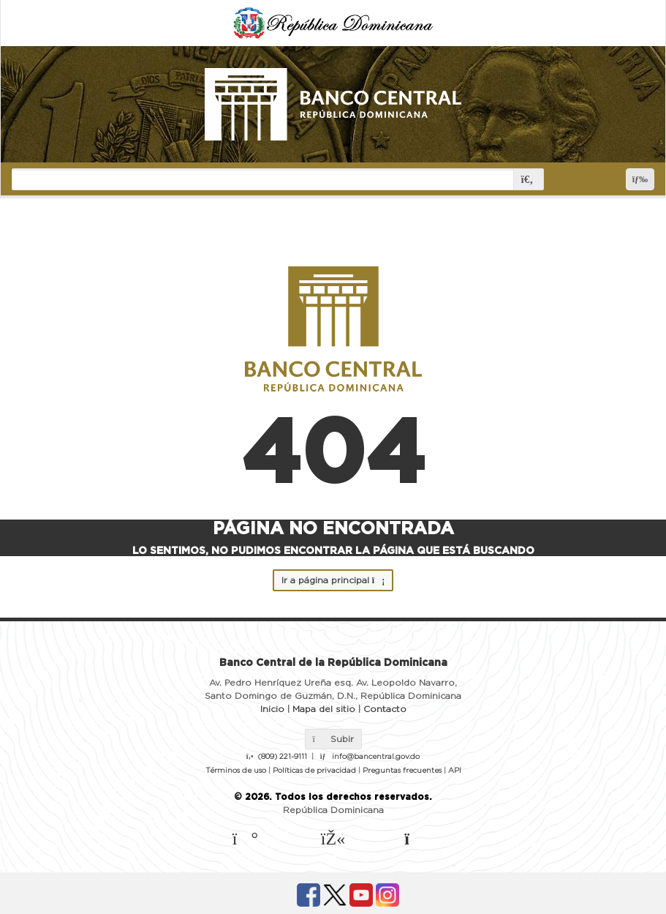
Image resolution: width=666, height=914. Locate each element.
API (454, 770)
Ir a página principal (333, 580)
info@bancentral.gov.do (376, 756)
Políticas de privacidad (314, 770)
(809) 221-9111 (282, 756)
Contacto (384, 709)
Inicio (272, 709)
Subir (333, 739)
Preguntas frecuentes (402, 770)
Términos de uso (235, 770)
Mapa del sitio (323, 709)
